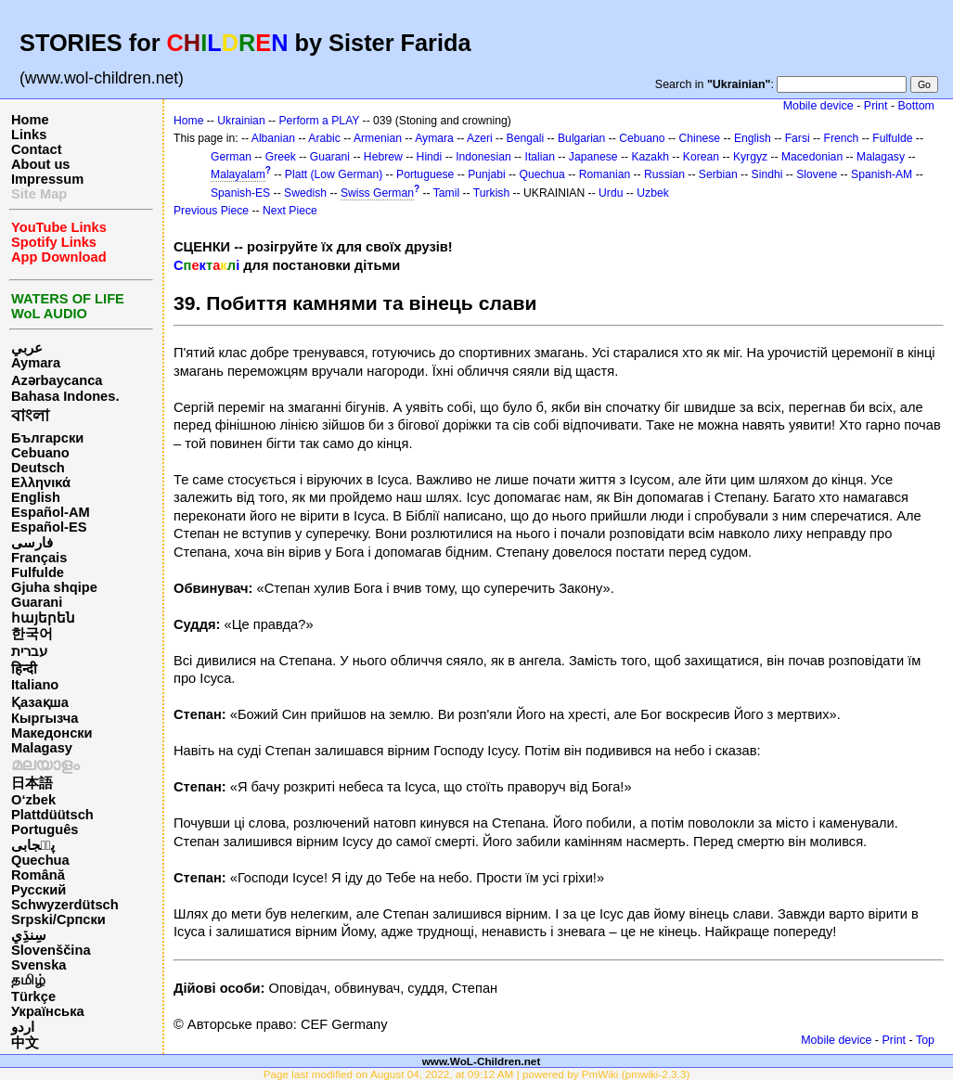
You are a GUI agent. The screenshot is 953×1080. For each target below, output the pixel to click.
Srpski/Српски (58, 919)
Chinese (699, 138)
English (35, 497)
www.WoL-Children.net (481, 1061)
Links (28, 134)
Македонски (52, 733)
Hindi (430, 156)
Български (47, 438)
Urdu (611, 192)
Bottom (916, 105)
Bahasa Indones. (65, 396)
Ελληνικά (41, 482)
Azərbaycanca (56, 380)
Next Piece (290, 210)
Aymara (35, 362)
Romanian (604, 174)
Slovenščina (51, 950)
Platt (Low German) (333, 174)
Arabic (324, 138)
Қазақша (40, 702)
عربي (27, 348)
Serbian (718, 174)
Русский (38, 889)
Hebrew (383, 156)
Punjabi (487, 174)
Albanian (273, 138)
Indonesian (483, 156)
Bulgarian (581, 138)
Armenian (378, 138)
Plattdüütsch (52, 814)
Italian (540, 156)
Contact (36, 149)
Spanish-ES (240, 192)
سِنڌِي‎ (28, 935)
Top (925, 1040)
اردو (22, 1027)
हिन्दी (24, 669)
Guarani (36, 602)
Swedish (305, 192)
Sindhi (767, 174)
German (231, 156)
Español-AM (50, 512)
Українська (47, 1011)
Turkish (491, 192)
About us (41, 164)
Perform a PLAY (319, 120)
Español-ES (48, 527)
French (841, 138)
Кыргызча (44, 718)
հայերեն (43, 618)
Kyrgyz (750, 156)
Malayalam (238, 174)
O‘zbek (33, 799)
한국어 (32, 633)
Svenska (38, 965)
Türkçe (33, 996)
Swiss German (377, 192)
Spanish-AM (881, 174)
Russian (664, 174)
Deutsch (38, 467)
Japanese (593, 156)
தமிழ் (28, 979)
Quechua (40, 860)
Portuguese (425, 174)
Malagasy (41, 747)
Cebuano (40, 452)
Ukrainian (240, 120)
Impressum (47, 179)
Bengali (526, 138)
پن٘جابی (33, 845)
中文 (25, 1042)
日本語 (32, 783)
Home (30, 119)
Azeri (480, 138)
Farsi (797, 138)
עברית (29, 651)
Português (44, 829)
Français (39, 557)
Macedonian (812, 156)
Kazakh (650, 156)
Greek (280, 156)
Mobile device (818, 105)
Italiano (34, 684)
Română (38, 875)
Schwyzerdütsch (65, 904)
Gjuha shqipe (54, 587)
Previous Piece (211, 210)
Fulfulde (37, 572)
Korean (701, 156)
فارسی (32, 542)
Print (876, 105)
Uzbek (652, 192)
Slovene (816, 174)
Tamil (446, 192)
